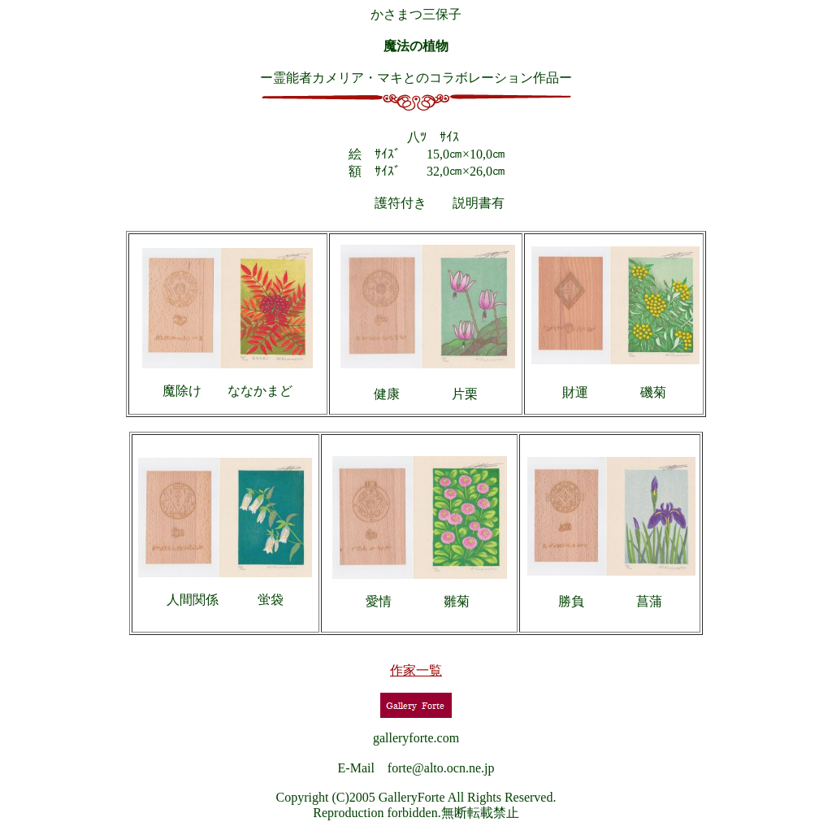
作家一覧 (416, 670)
